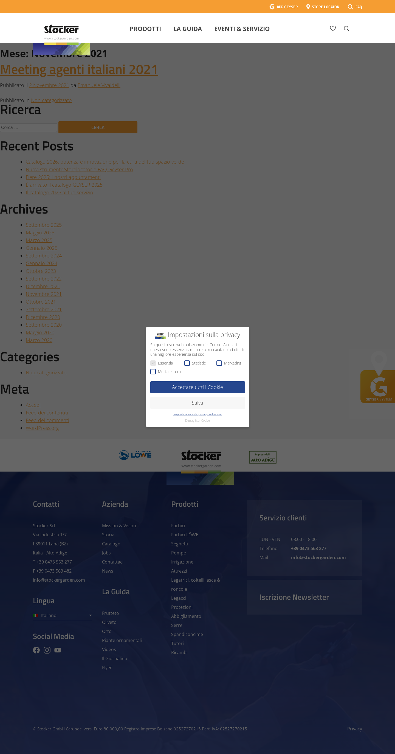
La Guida (187, 28)
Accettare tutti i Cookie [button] (197, 387)
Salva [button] (197, 402)
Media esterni (166, 371)
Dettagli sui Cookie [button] (197, 420)
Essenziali (162, 363)
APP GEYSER (287, 7)
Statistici (195, 363)
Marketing (228, 363)
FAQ (359, 7)
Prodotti (145, 28)
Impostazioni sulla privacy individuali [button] (197, 414)
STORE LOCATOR (325, 7)
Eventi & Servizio (242, 28)
